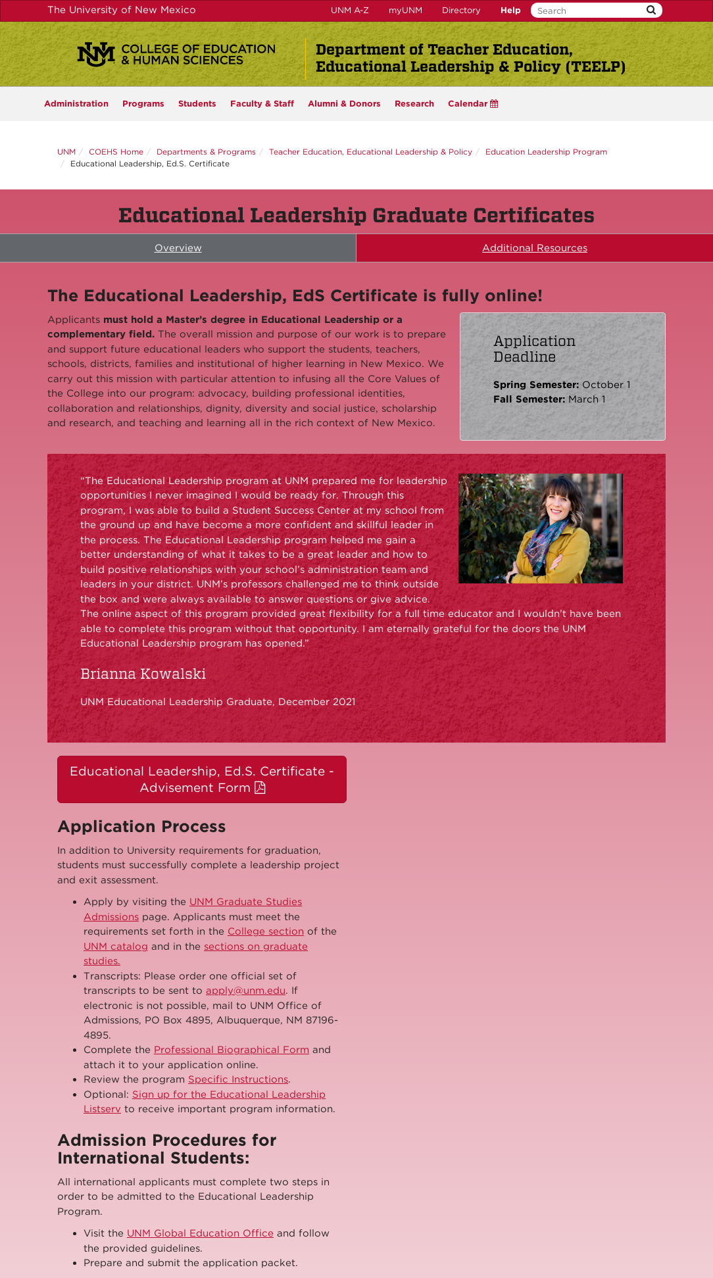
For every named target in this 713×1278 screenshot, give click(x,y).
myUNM (405, 10)
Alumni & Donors (344, 104)
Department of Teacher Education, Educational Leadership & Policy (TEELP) (471, 58)
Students (197, 104)
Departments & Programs (206, 152)
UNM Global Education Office (200, 1233)
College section (266, 931)
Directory (461, 10)
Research (414, 104)
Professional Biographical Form (231, 1050)
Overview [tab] (178, 248)
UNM (66, 152)
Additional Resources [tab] (534, 248)
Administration (76, 104)
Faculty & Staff (262, 104)
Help (511, 10)
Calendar (473, 104)
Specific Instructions (238, 1079)
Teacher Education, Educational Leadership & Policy (370, 152)
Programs (143, 104)
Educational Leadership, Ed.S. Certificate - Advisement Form (202, 779)
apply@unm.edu (245, 990)
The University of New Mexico (121, 10)
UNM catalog (116, 946)
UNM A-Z (350, 10)
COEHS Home (116, 152)
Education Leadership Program (546, 152)
